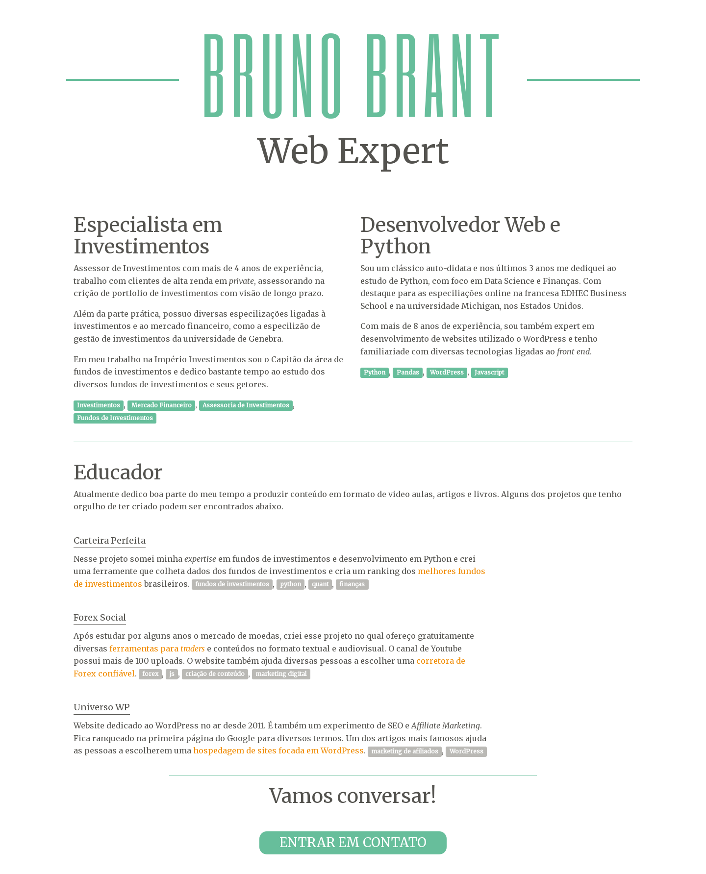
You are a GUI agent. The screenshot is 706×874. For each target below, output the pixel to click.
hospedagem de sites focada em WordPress (278, 750)
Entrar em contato (353, 842)
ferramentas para (157, 648)
